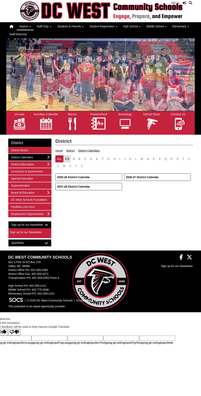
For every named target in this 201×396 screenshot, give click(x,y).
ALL (59, 158)
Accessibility (83, 300)
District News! (19, 150)
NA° (175, 3)
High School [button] (132, 26)
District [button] (25, 26)
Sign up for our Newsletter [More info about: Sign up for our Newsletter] (26, 232)
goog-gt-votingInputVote (157, 342)
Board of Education (23, 192)
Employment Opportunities (27, 213)
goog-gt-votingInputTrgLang (51, 342)
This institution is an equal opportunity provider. (37, 306)
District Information (22, 164)
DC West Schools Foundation (29, 199)
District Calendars (89, 150)
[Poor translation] (14, 332)
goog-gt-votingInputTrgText (123, 342)
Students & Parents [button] (70, 26)
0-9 (67, 158)
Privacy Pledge (103, 300)
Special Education (22, 178)
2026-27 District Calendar (142, 177)
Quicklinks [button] (21, 242)
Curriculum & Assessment (27, 171)
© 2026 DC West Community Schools (50, 300)
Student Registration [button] (103, 26)
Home (59, 150)
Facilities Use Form (23, 206)
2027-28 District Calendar (73, 186)
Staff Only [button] (44, 26)
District (70, 150)
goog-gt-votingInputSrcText (87, 342)
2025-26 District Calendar (73, 177)
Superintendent (20, 185)
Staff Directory (18, 34)
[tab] (29, 224)
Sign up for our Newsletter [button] (29, 224)
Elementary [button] (180, 26)
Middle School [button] (156, 26)
